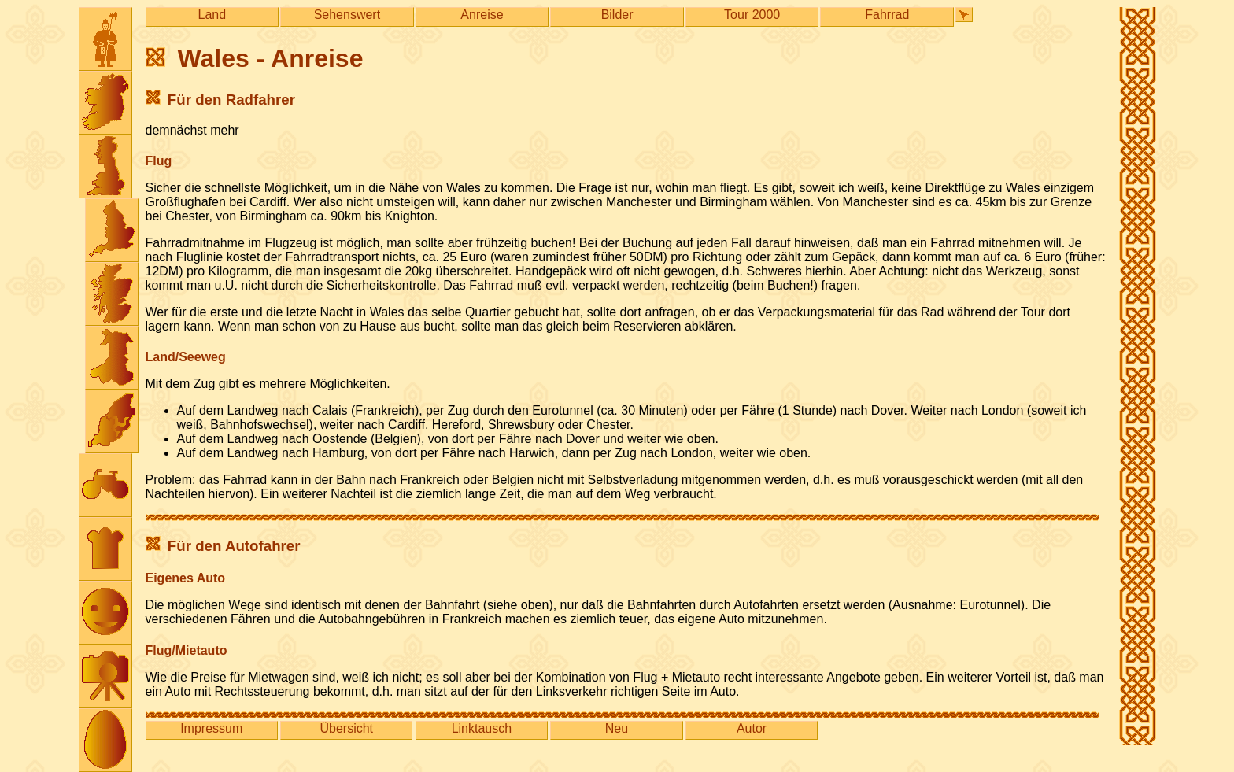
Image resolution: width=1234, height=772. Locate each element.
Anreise (481, 14)
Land (212, 14)
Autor (752, 728)
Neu (616, 728)
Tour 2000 (752, 14)
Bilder (617, 14)
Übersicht (346, 728)
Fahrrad (887, 14)
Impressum (211, 728)
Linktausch (482, 728)
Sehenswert (347, 14)
